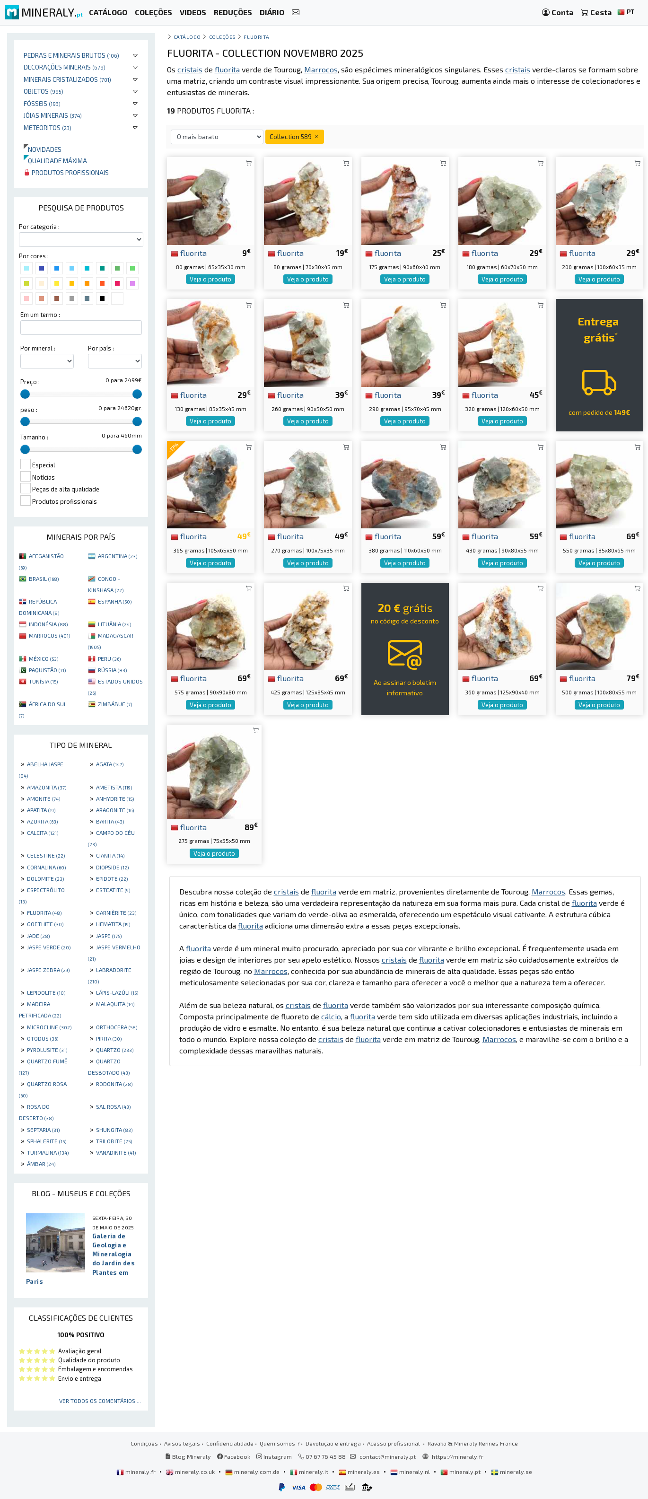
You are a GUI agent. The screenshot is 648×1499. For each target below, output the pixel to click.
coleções (222, 37)
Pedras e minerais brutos (71, 55)
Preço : (30, 382)
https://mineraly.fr (457, 1456)
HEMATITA (113, 923)
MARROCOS (49, 635)
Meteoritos (47, 127)
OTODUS (42, 1038)
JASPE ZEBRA (48, 969)
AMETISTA (114, 787)
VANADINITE (116, 1152)
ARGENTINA (117, 555)
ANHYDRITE (115, 798)
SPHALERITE (46, 1141)
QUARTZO (114, 1049)
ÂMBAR (41, 1163)
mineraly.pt (461, 1471)
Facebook (233, 1456)
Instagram (274, 1456)
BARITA (110, 821)
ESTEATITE (113, 889)
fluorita (189, 252)
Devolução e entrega (333, 1443)
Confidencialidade (230, 1443)
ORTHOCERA (116, 1027)
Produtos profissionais (66, 172)
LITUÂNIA (114, 624)
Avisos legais (182, 1443)
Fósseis (42, 103)
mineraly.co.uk (191, 1471)
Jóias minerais (53, 115)
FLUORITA (44, 912)
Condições (144, 1443)
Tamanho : (34, 437)
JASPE (109, 935)
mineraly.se (511, 1471)
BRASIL (44, 578)
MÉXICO (43, 658)
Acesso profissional (394, 1443)
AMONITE (43, 798)
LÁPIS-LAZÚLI (117, 992)
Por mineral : (37, 348)
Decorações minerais (64, 67)
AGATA (109, 764)
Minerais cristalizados (67, 79)
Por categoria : (39, 226)
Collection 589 (295, 136)
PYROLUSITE (47, 1049)
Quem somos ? (279, 1443)
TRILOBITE (114, 1141)
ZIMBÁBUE (115, 704)
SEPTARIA (43, 1129)
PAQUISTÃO (47, 669)
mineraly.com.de (253, 1471)
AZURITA (42, 821)
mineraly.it (310, 1471)
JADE (38, 935)
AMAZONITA (46, 787)
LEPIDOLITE (46, 992)
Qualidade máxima (55, 161)
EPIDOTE (112, 878)
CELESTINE (46, 855)
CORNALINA (46, 867)
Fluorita (256, 37)
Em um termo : (40, 314)
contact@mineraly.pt (387, 1456)
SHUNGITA (114, 1129)
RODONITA (114, 1083)
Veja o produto (210, 279)
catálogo (187, 37)
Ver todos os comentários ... (100, 1400)
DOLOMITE (45, 878)
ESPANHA (114, 601)
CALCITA (42, 832)
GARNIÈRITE (116, 912)
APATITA (41, 809)
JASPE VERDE (48, 947)
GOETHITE (45, 923)
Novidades (42, 149)
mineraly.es (360, 1471)
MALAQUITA (115, 1003)
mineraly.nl (410, 1471)
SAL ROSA (113, 1106)
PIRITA (109, 1038)
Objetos (43, 91)
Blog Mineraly (188, 1456)
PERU (109, 658)
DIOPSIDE (112, 867)
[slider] (25, 394)
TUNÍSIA (43, 681)
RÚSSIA (112, 669)
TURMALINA (48, 1152)
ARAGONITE (115, 809)
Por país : (101, 348)
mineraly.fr (136, 1471)
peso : (28, 409)
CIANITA (110, 855)
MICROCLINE (49, 1027)
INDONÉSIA (48, 624)
